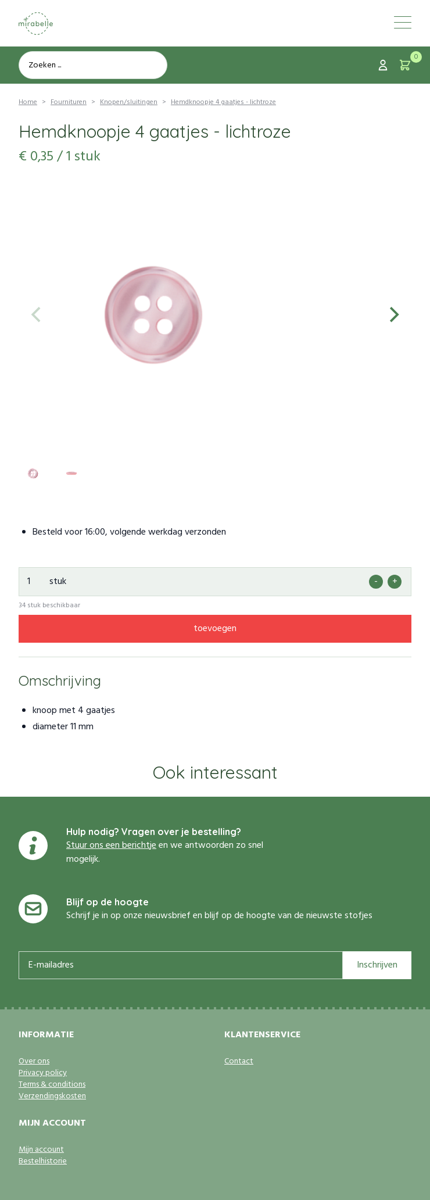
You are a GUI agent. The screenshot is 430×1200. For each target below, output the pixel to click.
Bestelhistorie (43, 1161)
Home (28, 102)
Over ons (34, 1062)
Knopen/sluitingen (128, 102)
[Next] (393, 315)
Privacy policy (43, 1073)
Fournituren (69, 102)
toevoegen (214, 628)
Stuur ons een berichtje (111, 845)
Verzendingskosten (52, 1096)
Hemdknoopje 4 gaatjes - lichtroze (223, 102)
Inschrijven (377, 965)
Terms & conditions (52, 1085)
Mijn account (41, 1150)
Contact (238, 1062)
